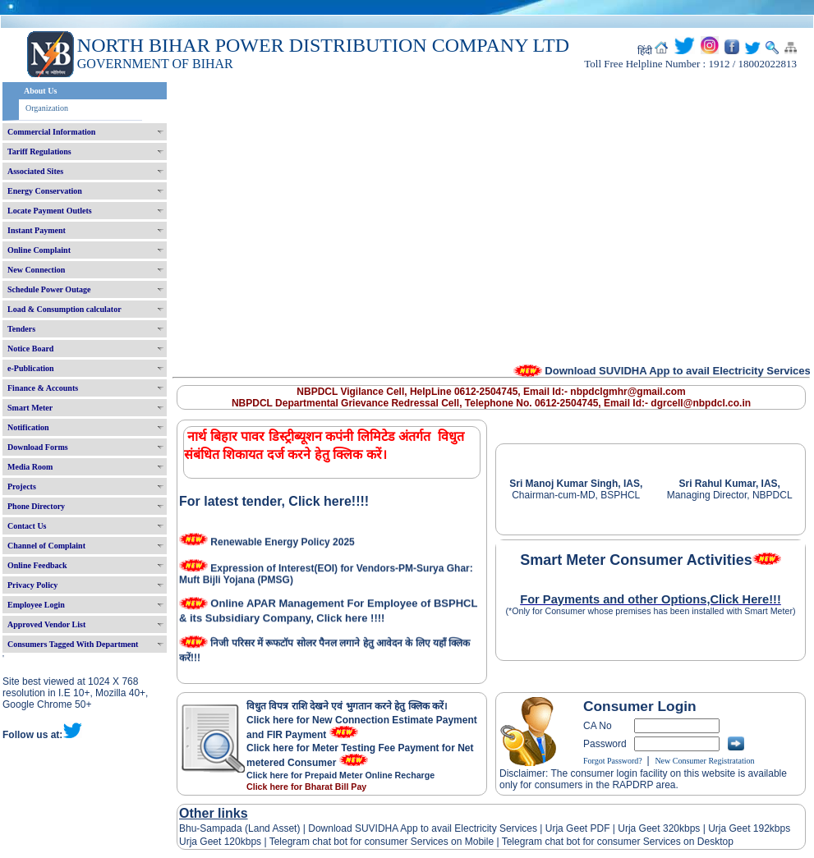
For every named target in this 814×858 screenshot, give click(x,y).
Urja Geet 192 (738, 828)
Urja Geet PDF (577, 828)
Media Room (30, 466)
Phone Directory (36, 506)
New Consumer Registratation (704, 760)
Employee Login (36, 604)
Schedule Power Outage (48, 289)
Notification (28, 427)
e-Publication (30, 368)
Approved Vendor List (46, 624)
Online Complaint (39, 250)
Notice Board (30, 348)
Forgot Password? (612, 760)
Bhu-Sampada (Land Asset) (239, 828)
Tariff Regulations (39, 151)
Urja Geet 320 (648, 828)
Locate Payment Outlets (49, 210)
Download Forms (37, 447)
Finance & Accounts (42, 387)
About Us (40, 90)
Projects (21, 486)
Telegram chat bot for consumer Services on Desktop (618, 841)
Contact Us (27, 525)
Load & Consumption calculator (64, 309)
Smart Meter (30, 407)
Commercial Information (51, 131)
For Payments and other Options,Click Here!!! (650, 599)
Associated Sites (35, 171)
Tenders (21, 328)
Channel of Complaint (46, 545)
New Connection (36, 269)
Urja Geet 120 (210, 841)
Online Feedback (37, 565)
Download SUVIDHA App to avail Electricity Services (423, 828)
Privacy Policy (32, 585)
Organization (46, 107)
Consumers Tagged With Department (72, 644)
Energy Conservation (44, 190)
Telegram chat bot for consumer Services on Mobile (381, 841)
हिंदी (644, 51)
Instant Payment (36, 230)
